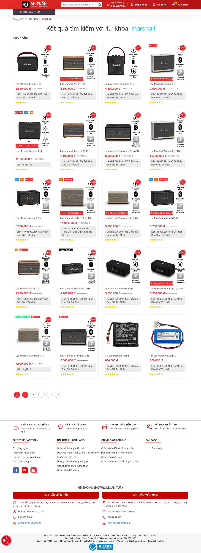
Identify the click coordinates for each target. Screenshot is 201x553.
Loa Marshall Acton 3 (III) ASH (165, 218)
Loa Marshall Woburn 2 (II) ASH (165, 151)
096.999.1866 (118, 6)
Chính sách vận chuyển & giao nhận (119, 461)
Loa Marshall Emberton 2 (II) (119, 288)
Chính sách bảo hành (112, 457)
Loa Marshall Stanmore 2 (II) (74, 355)
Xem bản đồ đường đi (29, 523)
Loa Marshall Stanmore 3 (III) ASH (122, 218)
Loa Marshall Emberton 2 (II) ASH (166, 288)
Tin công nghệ (20, 448)
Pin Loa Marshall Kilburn (117, 355)
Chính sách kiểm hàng (68, 470)
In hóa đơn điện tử (66, 457)
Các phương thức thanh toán (72, 466)
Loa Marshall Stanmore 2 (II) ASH (122, 151)
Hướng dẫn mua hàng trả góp (72, 461)
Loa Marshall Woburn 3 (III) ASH (76, 218)
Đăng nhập (138, 4)
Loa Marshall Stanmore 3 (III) (30, 355)
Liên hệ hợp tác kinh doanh (27, 457)
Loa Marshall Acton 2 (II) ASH (75, 151)
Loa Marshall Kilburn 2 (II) (28, 84)
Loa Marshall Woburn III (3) (29, 151)
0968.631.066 (114, 517)
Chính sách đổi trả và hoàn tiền (117, 448)
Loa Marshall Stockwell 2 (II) (119, 84)
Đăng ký (159, 4)
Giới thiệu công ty (22, 461)
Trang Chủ (18, 19)
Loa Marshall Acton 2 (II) (72, 84)
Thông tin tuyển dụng (24, 452)
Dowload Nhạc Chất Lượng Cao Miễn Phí (78, 452)
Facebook (157, 448)
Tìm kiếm (33, 19)
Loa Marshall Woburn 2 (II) (163, 84)
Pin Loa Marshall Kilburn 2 (163, 355)
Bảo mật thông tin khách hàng (117, 452)
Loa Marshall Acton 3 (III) (28, 218)
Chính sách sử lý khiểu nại (70, 448)
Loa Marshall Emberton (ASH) (75, 288)
